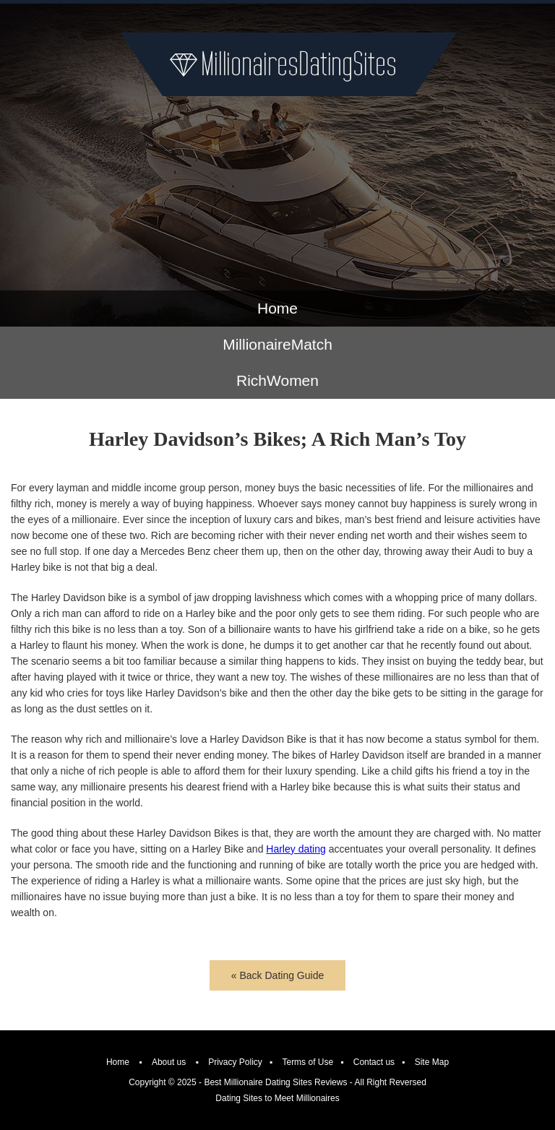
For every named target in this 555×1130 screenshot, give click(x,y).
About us (169, 1062)
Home (277, 308)
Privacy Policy (235, 1062)
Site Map (432, 1062)
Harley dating (296, 849)
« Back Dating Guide (277, 975)
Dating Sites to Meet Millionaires (277, 1098)
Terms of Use (307, 1062)
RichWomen (277, 380)
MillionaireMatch (277, 344)
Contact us (374, 1062)
